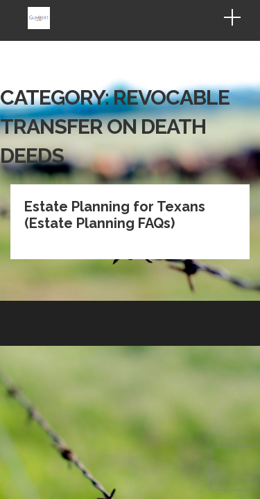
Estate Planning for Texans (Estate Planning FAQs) (114, 131)
